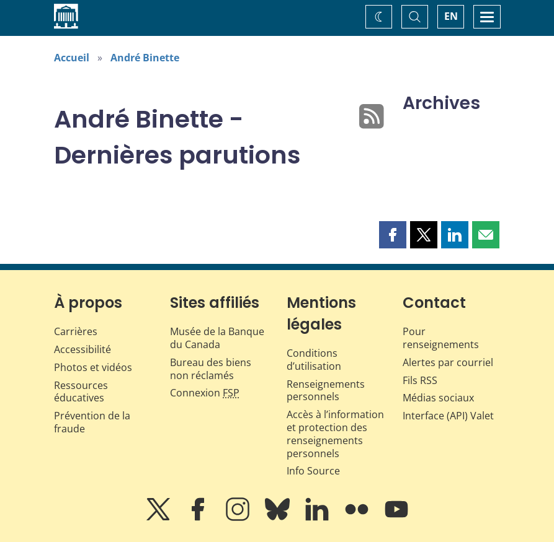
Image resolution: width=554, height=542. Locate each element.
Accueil (71, 57)
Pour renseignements (441, 338)
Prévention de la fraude (92, 422)
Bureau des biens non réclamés (210, 369)
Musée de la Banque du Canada (217, 338)
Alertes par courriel (448, 362)
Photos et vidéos (93, 367)
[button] (392, 234)
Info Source (313, 471)
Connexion (204, 393)
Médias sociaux (438, 397)
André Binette (144, 57)
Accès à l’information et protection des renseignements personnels (335, 434)
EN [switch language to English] (451, 16)
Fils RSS (420, 380)
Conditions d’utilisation (314, 359)
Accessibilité (82, 349)
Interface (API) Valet (448, 415)
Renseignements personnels (326, 390)
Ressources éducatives (81, 391)
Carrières (75, 331)
